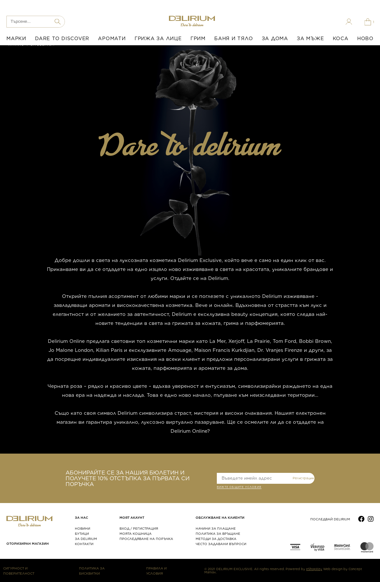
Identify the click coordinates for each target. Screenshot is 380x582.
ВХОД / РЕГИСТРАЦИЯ (138, 528)
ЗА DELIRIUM (86, 539)
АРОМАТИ (112, 38)
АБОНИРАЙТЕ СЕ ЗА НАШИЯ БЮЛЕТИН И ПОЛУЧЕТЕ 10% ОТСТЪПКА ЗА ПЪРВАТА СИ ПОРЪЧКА (128, 478)
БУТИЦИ (82, 533)
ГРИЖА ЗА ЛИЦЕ (158, 38)
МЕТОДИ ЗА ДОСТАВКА (216, 539)
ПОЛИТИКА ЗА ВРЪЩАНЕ (218, 533)
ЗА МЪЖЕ (310, 38)
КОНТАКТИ (84, 544)
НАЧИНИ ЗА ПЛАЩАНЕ (216, 528)
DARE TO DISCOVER (62, 38)
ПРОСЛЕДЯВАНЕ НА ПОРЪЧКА (146, 539)
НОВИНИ (82, 528)
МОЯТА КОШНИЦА (135, 533)
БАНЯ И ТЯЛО (233, 38)
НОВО (365, 38)
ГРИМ (198, 38)
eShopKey (314, 569)
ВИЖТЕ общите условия (239, 488)
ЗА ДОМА (275, 38)
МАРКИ (16, 38)
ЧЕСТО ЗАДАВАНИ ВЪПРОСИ (221, 544)
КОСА (341, 38)
